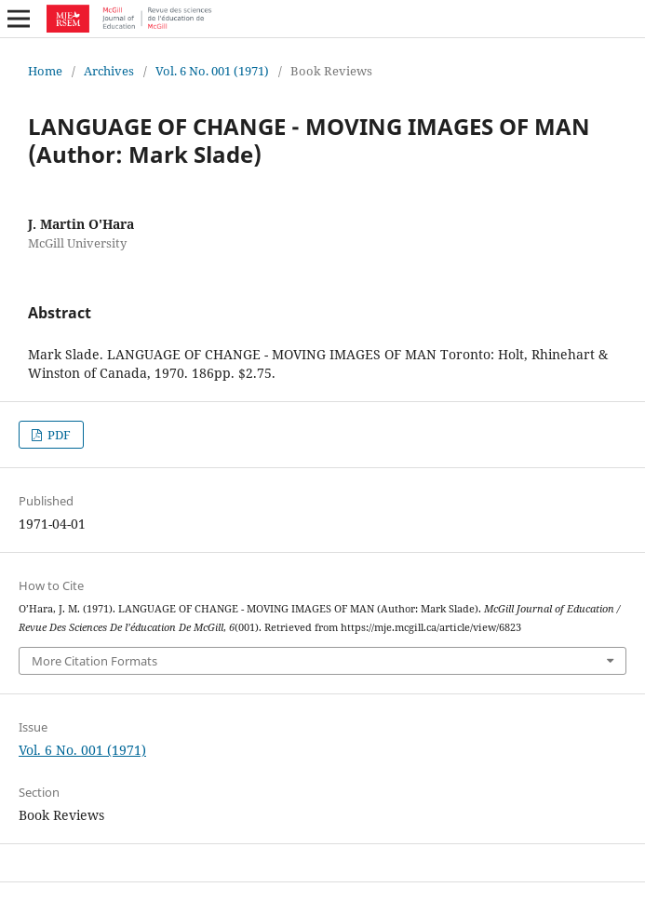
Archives (109, 70)
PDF (58, 434)
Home (45, 70)
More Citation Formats (94, 660)
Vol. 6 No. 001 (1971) (212, 70)
